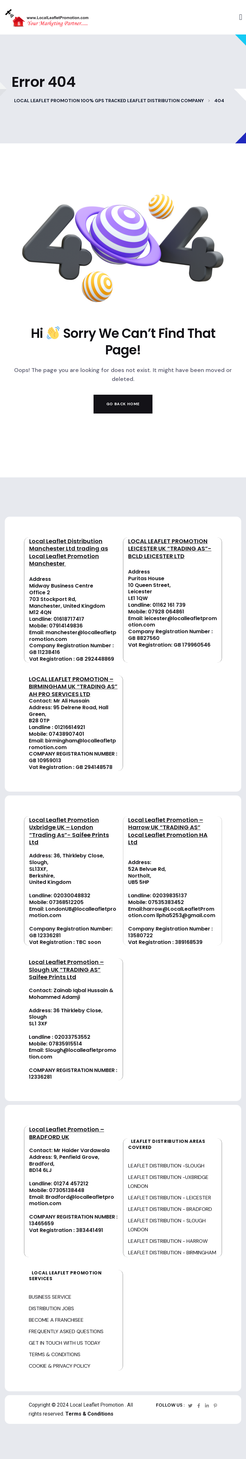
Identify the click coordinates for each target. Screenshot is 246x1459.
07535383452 (166, 902)
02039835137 (169, 895)
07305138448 (66, 1190)
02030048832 (71, 895)
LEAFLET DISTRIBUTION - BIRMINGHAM (172, 1252)
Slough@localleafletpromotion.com (72, 1053)
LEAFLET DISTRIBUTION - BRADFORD (170, 1209)
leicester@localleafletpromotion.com (172, 622)
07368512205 (66, 902)
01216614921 (69, 727)
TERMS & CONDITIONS (54, 1354)
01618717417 (68, 619)
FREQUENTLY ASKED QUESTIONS (66, 1331)
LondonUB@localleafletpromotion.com (72, 912)
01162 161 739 (168, 605)
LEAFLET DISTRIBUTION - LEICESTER (169, 1197)
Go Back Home (123, 404)
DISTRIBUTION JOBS (51, 1308)
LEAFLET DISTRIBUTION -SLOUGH (166, 1165)
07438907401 (66, 734)
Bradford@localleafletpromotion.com (71, 1200)
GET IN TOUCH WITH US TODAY (64, 1343)
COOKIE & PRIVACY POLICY (59, 1366)
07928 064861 (166, 611)
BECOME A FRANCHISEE (56, 1320)
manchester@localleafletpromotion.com (72, 636)
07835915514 (65, 1043)
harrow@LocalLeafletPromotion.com (171, 912)
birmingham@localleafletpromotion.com (72, 744)
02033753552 (72, 1037)
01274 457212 (70, 1183)
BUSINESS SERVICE (50, 1297)
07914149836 (66, 625)
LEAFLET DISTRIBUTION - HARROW (168, 1241)
